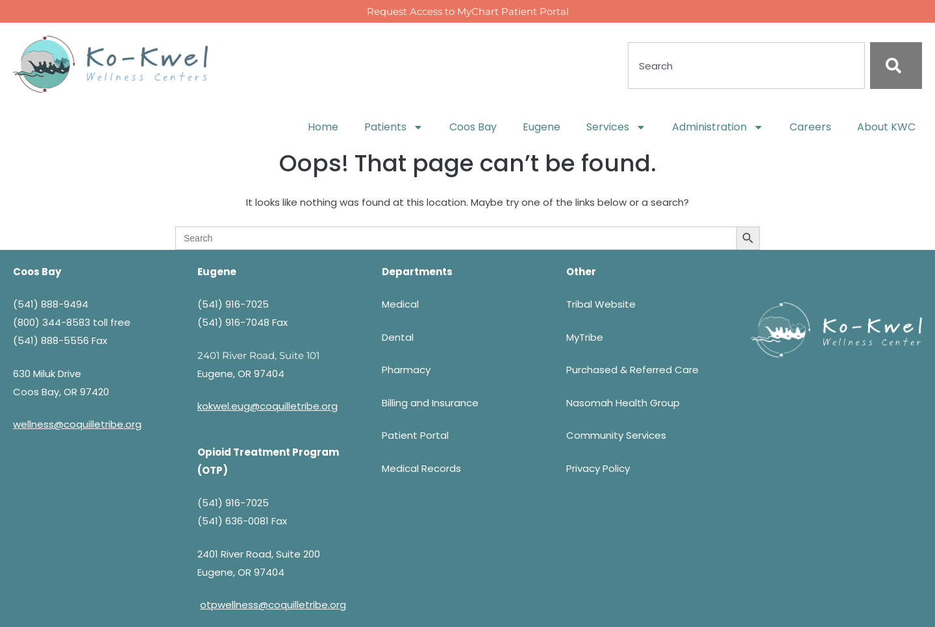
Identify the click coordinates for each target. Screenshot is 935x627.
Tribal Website (601, 304)
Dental (398, 337)
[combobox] (746, 65)
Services (616, 127)
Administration (718, 127)
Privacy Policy (598, 468)
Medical (400, 304)
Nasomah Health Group (623, 403)
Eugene (541, 126)
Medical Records (421, 468)
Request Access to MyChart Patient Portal (468, 11)
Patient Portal (415, 435)
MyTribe (584, 337)
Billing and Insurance (430, 403)
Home (323, 126)
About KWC (886, 126)
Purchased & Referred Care (632, 369)
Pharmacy (406, 369)
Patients (393, 127)
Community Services (616, 435)
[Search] (896, 65)
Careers (810, 126)
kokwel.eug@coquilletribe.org (267, 406)
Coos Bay (473, 126)
